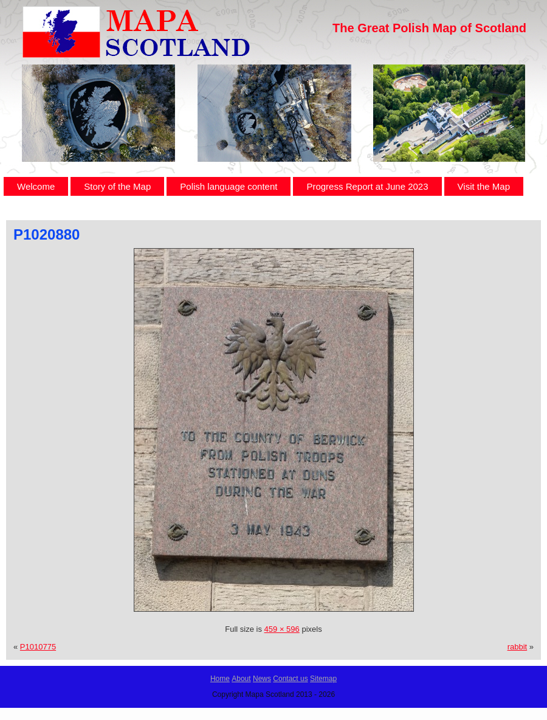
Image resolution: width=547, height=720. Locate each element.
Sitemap (323, 678)
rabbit (517, 646)
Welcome (36, 186)
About (241, 678)
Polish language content (228, 186)
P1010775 (38, 646)
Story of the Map (117, 186)
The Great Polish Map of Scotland (429, 28)
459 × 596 (282, 629)
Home (220, 678)
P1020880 (46, 234)
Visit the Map (484, 186)
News (262, 678)
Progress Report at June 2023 (367, 186)
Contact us (290, 678)
